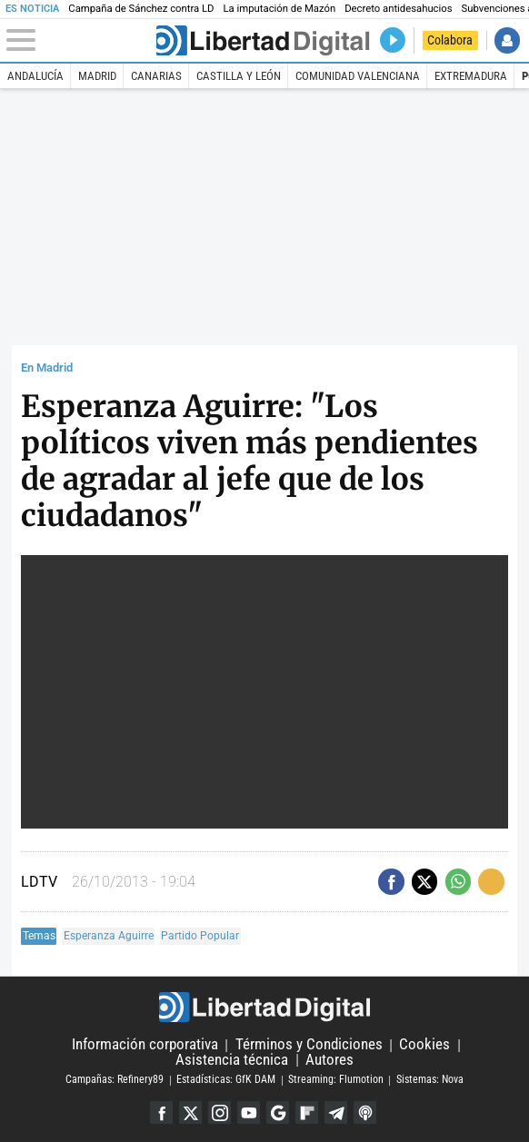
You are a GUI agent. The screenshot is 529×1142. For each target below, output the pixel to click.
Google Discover (277, 1112)
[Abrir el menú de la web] (80, 40)
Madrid (97, 76)
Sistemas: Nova (430, 1080)
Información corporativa (145, 1045)
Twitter (190, 1112)
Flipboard (306, 1112)
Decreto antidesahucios (398, 9)
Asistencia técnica (231, 1059)
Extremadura (470, 76)
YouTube (248, 1112)
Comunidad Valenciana (357, 76)
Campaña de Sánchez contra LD (141, 9)
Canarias (156, 76)
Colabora (450, 40)
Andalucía (35, 76)
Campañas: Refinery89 (114, 1080)
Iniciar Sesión (507, 40)
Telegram (335, 1112)
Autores (329, 1059)
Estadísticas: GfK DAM (225, 1080)
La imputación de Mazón (280, 9)
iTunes (365, 1112)
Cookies (424, 1045)
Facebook (161, 1112)
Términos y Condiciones (309, 1045)
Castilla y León (238, 76)
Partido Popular (200, 935)
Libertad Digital (264, 1007)
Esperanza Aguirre (109, 935)
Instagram (219, 1112)
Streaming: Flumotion (336, 1080)
